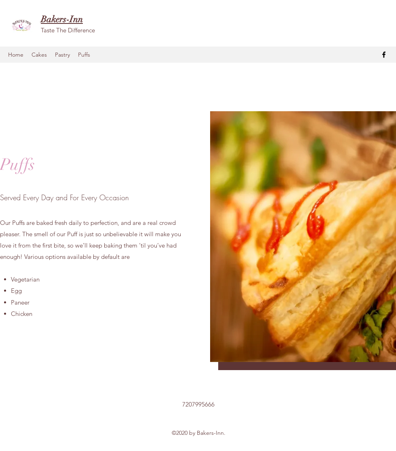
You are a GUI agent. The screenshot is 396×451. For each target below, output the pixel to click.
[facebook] (384, 55)
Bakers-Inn (62, 19)
